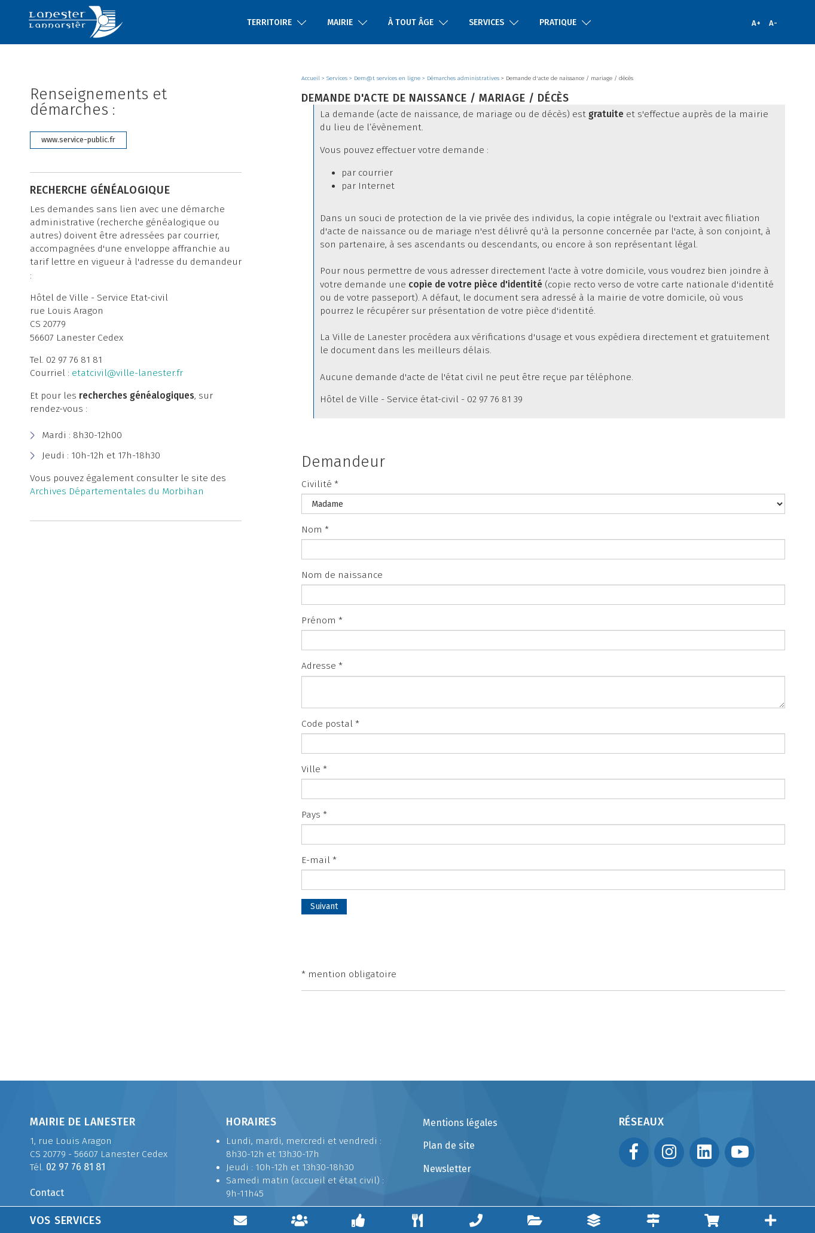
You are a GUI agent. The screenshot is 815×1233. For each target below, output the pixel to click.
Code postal (330, 723)
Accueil (311, 78)
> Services (335, 78)
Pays (314, 814)
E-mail (319, 860)
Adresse (322, 665)
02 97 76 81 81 (75, 1167)
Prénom (322, 620)
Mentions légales (460, 1122)
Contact (47, 1192)
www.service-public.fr (78, 139)
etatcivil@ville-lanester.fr (127, 373)
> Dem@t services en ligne (385, 78)
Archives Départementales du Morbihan (117, 491)
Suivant (324, 906)
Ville (314, 769)
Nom (315, 529)
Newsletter (447, 1168)
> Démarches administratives (461, 78)
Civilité (319, 484)
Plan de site (449, 1145)
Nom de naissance (342, 575)
